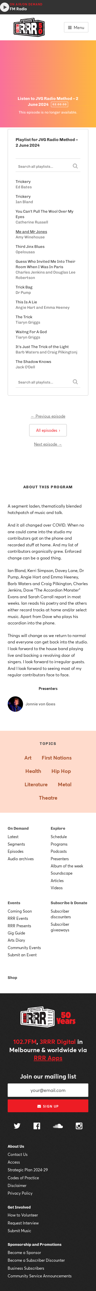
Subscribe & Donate (69, 903)
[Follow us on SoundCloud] (58, 1126)
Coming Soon (20, 911)
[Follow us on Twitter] (17, 1126)
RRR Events (18, 918)
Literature (36, 784)
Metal (64, 784)
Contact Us (18, 1154)
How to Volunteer (23, 1215)
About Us (16, 1146)
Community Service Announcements (40, 1275)
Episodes (16, 851)
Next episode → (48, 444)
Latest (13, 836)
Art (27, 757)
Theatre (48, 797)
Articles (57, 880)
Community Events (24, 947)
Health (33, 771)
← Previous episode (48, 416)
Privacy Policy (20, 1193)
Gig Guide (16, 932)
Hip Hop (61, 771)
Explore (58, 828)
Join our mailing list (48, 1076)
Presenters (60, 858)
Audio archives (21, 858)
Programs (59, 844)
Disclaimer (17, 1185)
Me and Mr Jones (31, 231)
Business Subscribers (26, 1268)
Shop (12, 977)
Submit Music (19, 1230)
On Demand (18, 828)
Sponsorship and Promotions (34, 1244)
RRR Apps (48, 1058)
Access (14, 1162)
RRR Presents (19, 925)
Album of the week (67, 865)
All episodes (48, 430)
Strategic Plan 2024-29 (28, 1169)
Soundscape (61, 873)
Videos (57, 887)
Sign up (48, 1106)
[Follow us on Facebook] (37, 1126)
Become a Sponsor (24, 1252)
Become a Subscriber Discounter (36, 1260)
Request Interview (23, 1222)
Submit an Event (22, 954)
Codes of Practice (23, 1177)
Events (14, 903)
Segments (16, 844)
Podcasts (59, 851)
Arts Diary (16, 940)
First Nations (57, 757)
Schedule (59, 836)
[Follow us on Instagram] (79, 1126)
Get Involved (19, 1207)
